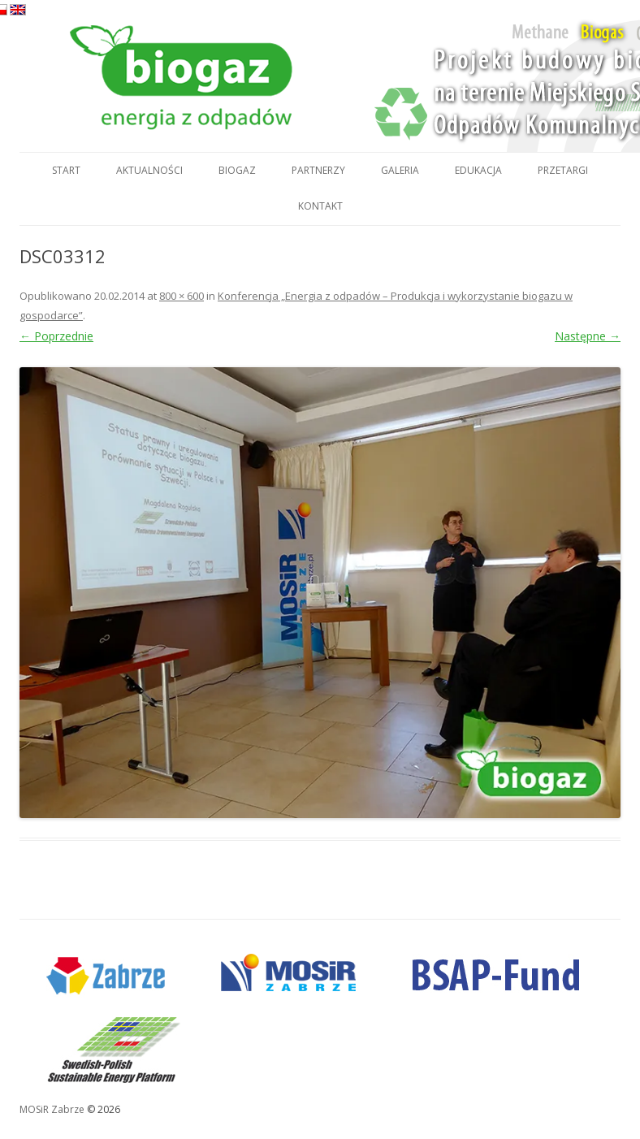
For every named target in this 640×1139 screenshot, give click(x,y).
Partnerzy (318, 170)
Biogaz (237, 170)
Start (66, 170)
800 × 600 (181, 295)
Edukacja (478, 170)
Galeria (400, 170)
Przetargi (563, 170)
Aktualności (149, 170)
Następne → (588, 336)
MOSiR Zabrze (51, 1109)
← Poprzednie (56, 336)
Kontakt (320, 206)
